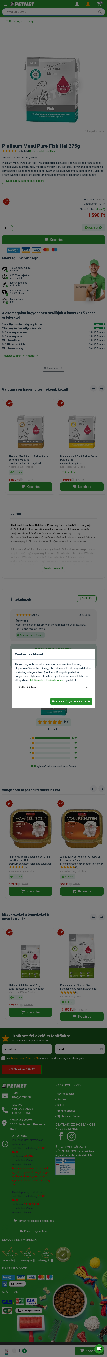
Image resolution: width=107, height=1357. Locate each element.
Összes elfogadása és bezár (71, 701)
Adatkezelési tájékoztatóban (46, 680)
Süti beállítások (27, 687)
